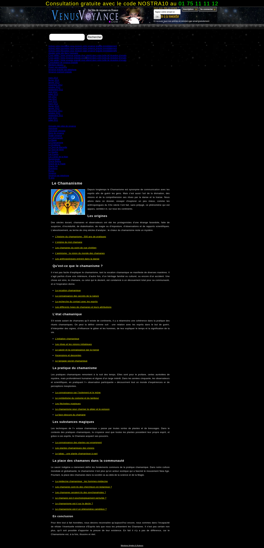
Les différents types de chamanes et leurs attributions (83, 307)
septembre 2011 (55, 115)
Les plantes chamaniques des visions (74, 448)
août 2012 (52, 92)
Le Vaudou (53, 152)
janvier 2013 (53, 82)
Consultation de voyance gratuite (63, 62)
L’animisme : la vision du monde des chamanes (80, 253)
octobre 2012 (54, 87)
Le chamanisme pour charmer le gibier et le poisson (82, 409)
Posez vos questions (57, 67)
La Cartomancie (55, 138)
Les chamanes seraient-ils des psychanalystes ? (80, 492)
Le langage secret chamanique (71, 361)
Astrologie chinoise (56, 131)
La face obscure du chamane (70, 414)
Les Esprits (53, 154)
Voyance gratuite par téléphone (62, 69)
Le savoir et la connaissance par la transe (77, 350)
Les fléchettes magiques (68, 403)
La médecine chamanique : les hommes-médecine (81, 481)
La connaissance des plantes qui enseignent (78, 442)
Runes (51, 171)
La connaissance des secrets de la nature (77, 296)
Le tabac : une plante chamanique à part (76, 453)
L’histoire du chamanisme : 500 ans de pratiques (80, 236)
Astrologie (52, 128)
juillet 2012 (53, 94)
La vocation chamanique (68, 290)
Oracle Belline (54, 161)
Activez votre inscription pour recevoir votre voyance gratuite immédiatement (82, 46)
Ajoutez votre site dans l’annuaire (63, 53)
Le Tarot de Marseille (57, 147)
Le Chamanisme (55, 142)
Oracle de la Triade (56, 164)
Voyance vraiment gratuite (60, 72)
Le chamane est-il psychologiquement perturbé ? (80, 498)
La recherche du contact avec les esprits (76, 301)
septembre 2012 (55, 89)
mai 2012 (52, 99)
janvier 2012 (53, 108)
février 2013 (53, 80)
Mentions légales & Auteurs (132, 545)
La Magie (52, 140)
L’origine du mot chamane (68, 242)
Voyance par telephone (58, 175)
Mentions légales (56, 65)
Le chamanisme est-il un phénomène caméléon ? (81, 509)
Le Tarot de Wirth (56, 150)
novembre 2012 (55, 85)
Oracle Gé (53, 166)
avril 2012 (52, 101)
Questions (53, 168)
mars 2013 (53, 78)
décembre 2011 (55, 111)
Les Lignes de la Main (58, 157)
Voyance (52, 173)
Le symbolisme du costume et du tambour (77, 398)
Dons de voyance (56, 133)
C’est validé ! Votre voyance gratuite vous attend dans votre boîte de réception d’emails (87, 55)
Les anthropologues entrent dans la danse (77, 259)
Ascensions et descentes (68, 355)
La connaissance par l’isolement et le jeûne (78, 392)
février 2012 (53, 106)
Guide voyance (55, 135)
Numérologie (54, 159)
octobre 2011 (54, 113)
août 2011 (52, 118)
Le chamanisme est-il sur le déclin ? (74, 503)
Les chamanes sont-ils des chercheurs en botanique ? (83, 487)
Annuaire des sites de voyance (62, 126)
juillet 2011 (53, 120)
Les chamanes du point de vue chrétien (75, 247)
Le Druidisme (54, 145)
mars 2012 (53, 104)
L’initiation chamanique (67, 338)
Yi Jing (51, 178)
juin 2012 (52, 97)
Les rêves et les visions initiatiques (73, 344)
